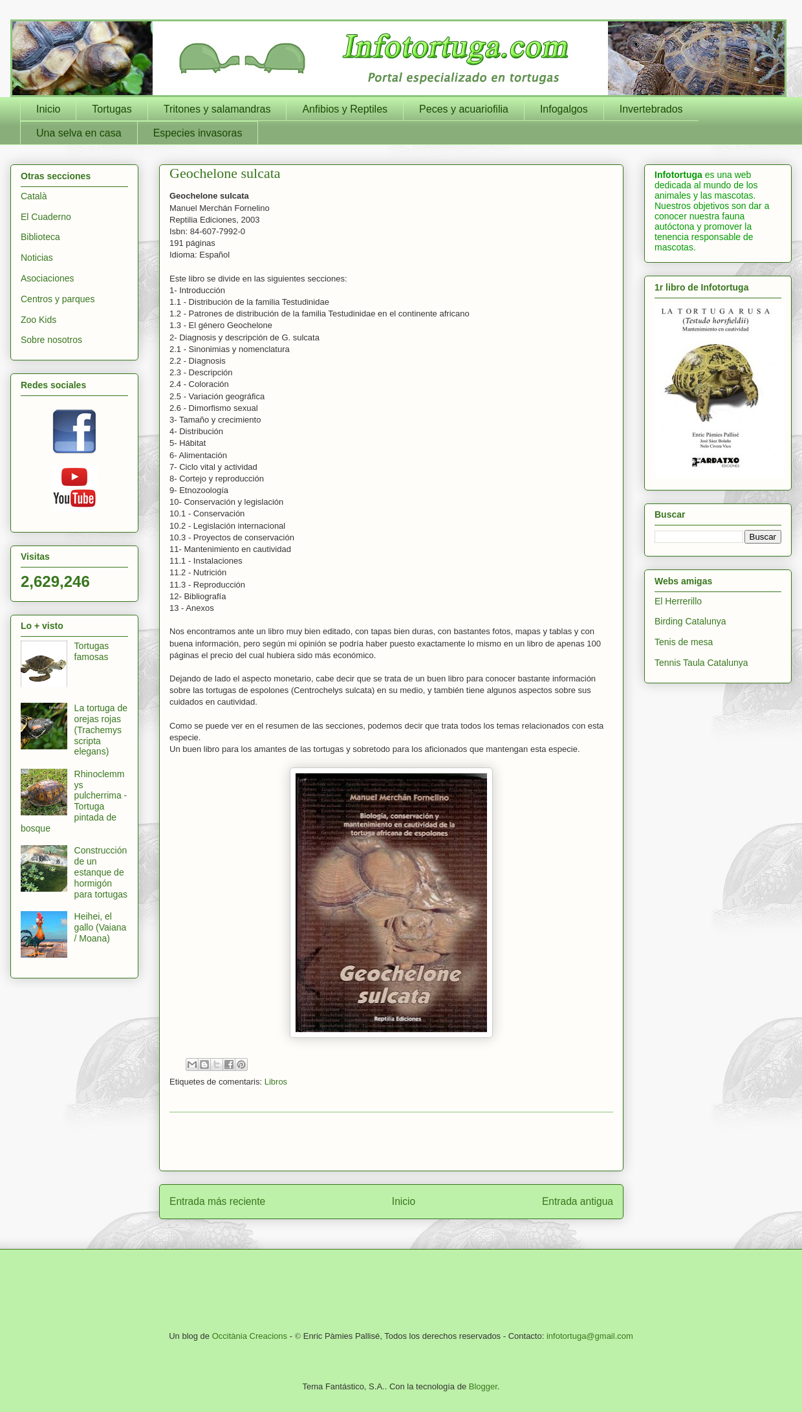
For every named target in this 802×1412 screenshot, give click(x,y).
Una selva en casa (79, 132)
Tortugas (111, 109)
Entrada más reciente (217, 1201)
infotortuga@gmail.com (590, 1336)
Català (34, 196)
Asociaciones (47, 278)
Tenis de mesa (684, 642)
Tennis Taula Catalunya (701, 662)
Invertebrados (651, 109)
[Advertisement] (391, 1141)
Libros (276, 1082)
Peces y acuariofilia (463, 109)
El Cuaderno (46, 217)
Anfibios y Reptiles (344, 109)
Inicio (48, 109)
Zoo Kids (38, 319)
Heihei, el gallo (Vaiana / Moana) (100, 927)
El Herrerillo (678, 601)
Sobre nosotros (51, 340)
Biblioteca (40, 237)
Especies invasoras (198, 132)
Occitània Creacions (249, 1336)
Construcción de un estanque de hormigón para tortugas (101, 872)
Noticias (37, 257)
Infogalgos (564, 109)
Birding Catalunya (690, 621)
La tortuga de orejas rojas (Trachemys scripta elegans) (101, 729)
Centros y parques (57, 299)
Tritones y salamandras (217, 109)
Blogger (483, 1386)
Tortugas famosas (91, 651)
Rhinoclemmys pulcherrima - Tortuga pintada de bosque (74, 801)
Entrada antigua (577, 1201)
